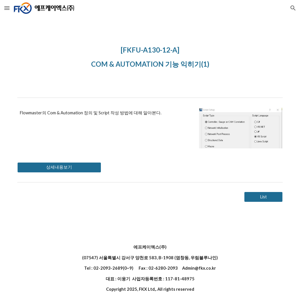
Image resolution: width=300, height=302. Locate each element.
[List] (263, 197)
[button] (7, 8)
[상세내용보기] (59, 167)
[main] (150, 55)
